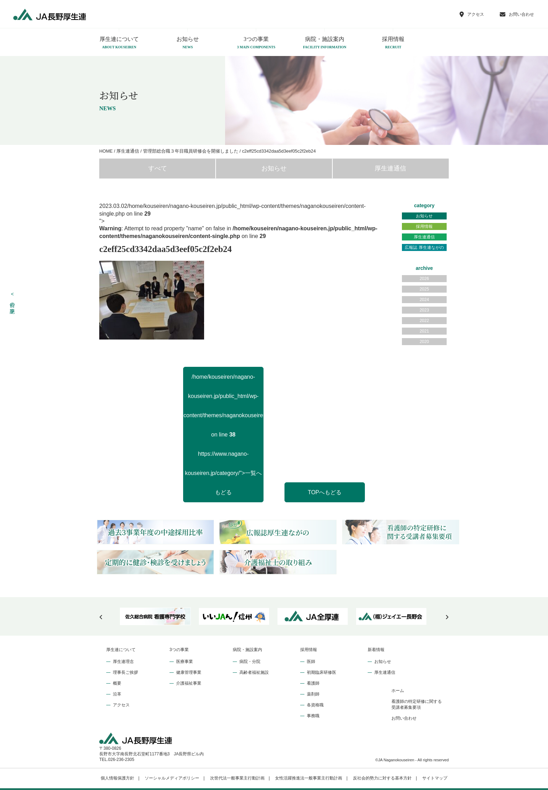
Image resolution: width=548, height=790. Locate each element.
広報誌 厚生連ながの (424, 247)
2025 (424, 289)
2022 (424, 320)
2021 (424, 331)
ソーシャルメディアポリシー (172, 778)
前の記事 (12, 299)
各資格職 (315, 704)
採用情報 (393, 43)
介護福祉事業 (188, 683)
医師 (311, 661)
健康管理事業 (188, 672)
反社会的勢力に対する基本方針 (382, 778)
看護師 (313, 683)
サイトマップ (434, 778)
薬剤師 (313, 694)
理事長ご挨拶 (125, 672)
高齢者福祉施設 (254, 672)
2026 (424, 278)
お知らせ (187, 43)
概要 (117, 683)
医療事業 (184, 661)
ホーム (397, 690)
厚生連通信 (390, 168)
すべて (157, 168)
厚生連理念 (123, 661)
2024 (424, 299)
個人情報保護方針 (117, 778)
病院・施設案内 (324, 43)
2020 (424, 341)
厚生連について (119, 43)
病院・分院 (249, 661)
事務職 (313, 715)
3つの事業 (256, 43)
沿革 (117, 694)
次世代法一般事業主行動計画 (237, 778)
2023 (424, 310)
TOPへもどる (325, 492)
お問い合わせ (404, 718)
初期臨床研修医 (321, 672)
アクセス (121, 704)
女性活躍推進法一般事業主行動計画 (308, 778)
